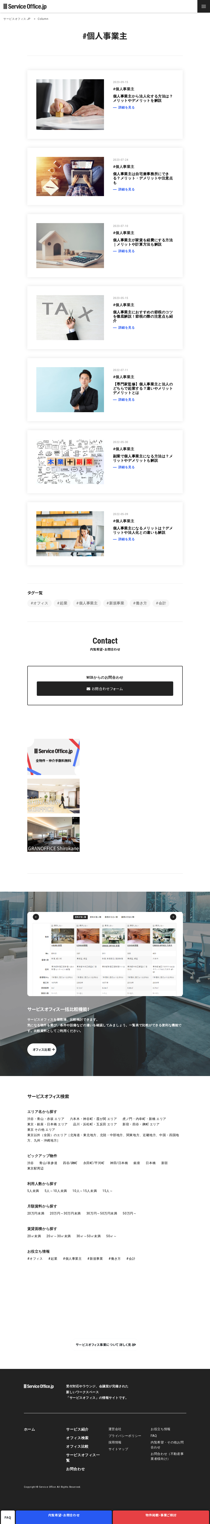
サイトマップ (118, 1449)
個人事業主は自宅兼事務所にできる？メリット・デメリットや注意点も (143, 178)
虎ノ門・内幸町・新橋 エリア (144, 1118)
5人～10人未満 (56, 1190)
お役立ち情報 (38, 1251)
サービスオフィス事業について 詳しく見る (105, 1344)
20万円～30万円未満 (65, 1213)
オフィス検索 (77, 1437)
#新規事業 (115, 603)
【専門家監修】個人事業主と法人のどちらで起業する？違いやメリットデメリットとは (143, 388)
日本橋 (151, 1162)
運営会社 (115, 1429)
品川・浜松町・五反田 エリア (95, 1124)
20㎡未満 (34, 1235)
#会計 (161, 603)
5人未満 (33, 1190)
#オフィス (39, 603)
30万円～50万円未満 (101, 1213)
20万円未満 (35, 1213)
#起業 (62, 603)
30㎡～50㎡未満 (88, 1235)
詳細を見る (126, 107)
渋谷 (30, 1162)
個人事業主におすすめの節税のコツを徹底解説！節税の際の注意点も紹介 (143, 316)
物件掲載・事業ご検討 (161, 1517)
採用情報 (115, 1442)
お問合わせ (75, 1468)
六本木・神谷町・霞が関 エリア (93, 1118)
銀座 (137, 1162)
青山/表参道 (48, 1162)
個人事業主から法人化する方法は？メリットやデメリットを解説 (143, 98)
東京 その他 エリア (41, 1129)
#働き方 (140, 603)
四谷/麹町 (70, 1162)
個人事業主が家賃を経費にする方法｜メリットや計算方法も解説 (143, 242)
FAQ (154, 1435)
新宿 (164, 1162)
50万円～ (129, 1213)
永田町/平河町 (93, 1162)
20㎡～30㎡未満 (58, 1235)
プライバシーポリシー (124, 1435)
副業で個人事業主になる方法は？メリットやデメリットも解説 (143, 458)
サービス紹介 (77, 1429)
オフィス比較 (62, 1049)
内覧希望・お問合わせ (65, 1517)
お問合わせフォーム (105, 690)
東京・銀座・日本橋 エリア (47, 1124)
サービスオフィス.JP (16, 18)
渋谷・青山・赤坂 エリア (46, 1118)
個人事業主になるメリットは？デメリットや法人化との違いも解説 (143, 530)
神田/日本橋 (119, 1162)
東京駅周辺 (35, 1168)
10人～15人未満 (84, 1190)
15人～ (107, 1190)
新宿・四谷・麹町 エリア (141, 1124)
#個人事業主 (87, 603)
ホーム (29, 1429)
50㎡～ (111, 1235)
